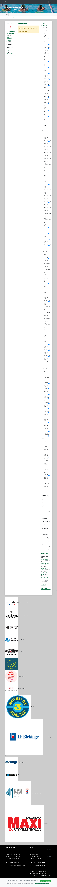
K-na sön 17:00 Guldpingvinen (47, 262)
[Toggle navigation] (50, 2)
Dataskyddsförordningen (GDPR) (13, 856)
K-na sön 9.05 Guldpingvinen (47, 286)
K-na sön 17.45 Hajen (46, 464)
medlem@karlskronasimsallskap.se (39, 871)
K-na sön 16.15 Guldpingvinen (47, 268)
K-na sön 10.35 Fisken (47, 429)
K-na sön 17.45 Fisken (46, 415)
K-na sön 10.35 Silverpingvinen (47, 139)
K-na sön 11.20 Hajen (46, 459)
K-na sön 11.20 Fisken (47, 434)
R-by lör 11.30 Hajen (46, 445)
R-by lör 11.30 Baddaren (47, 83)
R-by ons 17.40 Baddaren (47, 52)
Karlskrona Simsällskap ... (35, 856)
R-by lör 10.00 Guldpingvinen (47, 329)
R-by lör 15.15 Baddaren (47, 113)
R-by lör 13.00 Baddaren (47, 107)
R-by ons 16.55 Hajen (46, 487)
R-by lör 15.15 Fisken (47, 392)
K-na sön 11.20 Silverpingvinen (47, 169)
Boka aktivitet (9, 850)
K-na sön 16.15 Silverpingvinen (47, 145)
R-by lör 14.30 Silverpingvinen (47, 237)
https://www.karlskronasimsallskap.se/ (40, 873)
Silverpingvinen (45, 130)
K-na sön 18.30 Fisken (47, 420)
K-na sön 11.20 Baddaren (46, 89)
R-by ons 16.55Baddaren (47, 47)
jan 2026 (45, 30)
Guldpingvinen (45, 248)
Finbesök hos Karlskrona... (36, 858)
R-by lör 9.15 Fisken (47, 382)
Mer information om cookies (12, 858)
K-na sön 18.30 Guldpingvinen (47, 280)
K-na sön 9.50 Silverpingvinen (47, 175)
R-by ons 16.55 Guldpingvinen (47, 311)
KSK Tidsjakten (10, 53)
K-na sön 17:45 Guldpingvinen (47, 299)
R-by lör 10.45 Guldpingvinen (47, 354)
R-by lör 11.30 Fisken (47, 402)
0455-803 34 (34, 869)
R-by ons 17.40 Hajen (46, 482)
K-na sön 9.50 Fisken (46, 424)
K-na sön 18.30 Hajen (46, 468)
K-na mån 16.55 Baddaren (47, 41)
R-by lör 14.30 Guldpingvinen (47, 341)
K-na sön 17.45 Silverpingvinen (47, 163)
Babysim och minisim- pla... (36, 850)
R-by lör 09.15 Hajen (47, 455)
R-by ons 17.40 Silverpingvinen (47, 194)
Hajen (43, 438)
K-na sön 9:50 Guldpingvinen (47, 292)
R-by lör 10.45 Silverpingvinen (47, 200)
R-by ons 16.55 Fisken (46, 372)
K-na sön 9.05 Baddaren (47, 95)
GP (7, 43)
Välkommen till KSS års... (35, 852)
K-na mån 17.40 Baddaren (47, 35)
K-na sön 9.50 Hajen (46, 478)
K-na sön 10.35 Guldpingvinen (47, 274)
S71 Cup (8, 46)
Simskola (13, 17)
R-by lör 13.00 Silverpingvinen (47, 230)
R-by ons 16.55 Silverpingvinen (47, 188)
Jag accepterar (45, 881)
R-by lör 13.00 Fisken (47, 406)
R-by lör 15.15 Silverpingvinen (47, 243)
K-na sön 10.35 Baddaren (46, 125)
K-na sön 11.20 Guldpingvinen (47, 256)
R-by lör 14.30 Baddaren (47, 71)
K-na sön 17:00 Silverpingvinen (47, 157)
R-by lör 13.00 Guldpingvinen (47, 323)
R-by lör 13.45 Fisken (47, 411)
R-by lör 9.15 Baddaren (47, 101)
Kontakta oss (9, 852)
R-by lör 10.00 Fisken (47, 387)
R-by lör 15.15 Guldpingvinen (47, 348)
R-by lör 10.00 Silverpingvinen (47, 212)
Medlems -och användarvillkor (13, 854)
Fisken (43, 365)
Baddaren (44, 27)
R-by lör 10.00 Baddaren (47, 58)
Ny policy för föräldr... (34, 854)
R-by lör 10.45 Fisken (47, 397)
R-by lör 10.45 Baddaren (47, 64)
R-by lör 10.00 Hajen (46, 450)
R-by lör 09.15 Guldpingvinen (47, 317)
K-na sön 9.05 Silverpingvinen (47, 151)
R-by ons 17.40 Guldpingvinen (47, 305)
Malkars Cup (9, 37)
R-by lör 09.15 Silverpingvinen (47, 218)
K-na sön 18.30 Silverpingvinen (47, 181)
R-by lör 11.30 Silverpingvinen (47, 206)
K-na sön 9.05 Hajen (47, 474)
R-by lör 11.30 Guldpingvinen (47, 335)
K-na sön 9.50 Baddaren (46, 119)
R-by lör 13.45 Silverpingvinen (47, 224)
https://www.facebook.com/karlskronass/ (15, 865)
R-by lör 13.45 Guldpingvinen (47, 360)
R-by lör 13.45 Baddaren (47, 77)
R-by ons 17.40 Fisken (46, 376)
